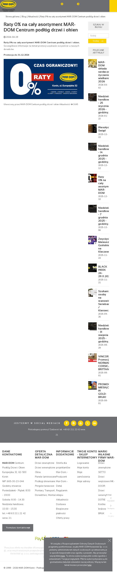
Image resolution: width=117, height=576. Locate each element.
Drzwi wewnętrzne (45, 467)
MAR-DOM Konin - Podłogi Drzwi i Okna (37, 568)
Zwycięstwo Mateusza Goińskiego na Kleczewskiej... (103, 245)
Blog (24, 16)
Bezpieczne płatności (62, 511)
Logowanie (83, 463)
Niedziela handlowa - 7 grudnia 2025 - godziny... (103, 215)
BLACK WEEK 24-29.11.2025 (103, 271)
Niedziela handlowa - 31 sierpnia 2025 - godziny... (103, 333)
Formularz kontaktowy (17, 527)
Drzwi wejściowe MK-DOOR (106, 481)
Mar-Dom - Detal (62, 483)
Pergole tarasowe (44, 485)
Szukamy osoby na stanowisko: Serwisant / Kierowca (103, 301)
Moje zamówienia (83, 474)
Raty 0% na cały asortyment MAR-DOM (103, 184)
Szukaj (96, 41)
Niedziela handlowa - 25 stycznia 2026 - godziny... (103, 104)
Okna (38, 472)
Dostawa (61, 504)
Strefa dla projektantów (63, 465)
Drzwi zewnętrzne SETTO (104, 467)
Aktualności (33, 16)
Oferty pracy (62, 517)
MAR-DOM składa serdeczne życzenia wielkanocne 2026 (103, 72)
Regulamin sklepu (61, 493)
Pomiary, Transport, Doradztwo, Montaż (45, 493)
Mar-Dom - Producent (62, 474)
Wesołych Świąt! (103, 129)
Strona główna (12, 16)
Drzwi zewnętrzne (44, 463)
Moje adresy (83, 481)
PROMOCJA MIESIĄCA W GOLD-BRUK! (103, 391)
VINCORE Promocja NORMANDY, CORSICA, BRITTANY (103, 363)
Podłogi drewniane (45, 481)
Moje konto (83, 467)
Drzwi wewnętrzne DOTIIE (105, 495)
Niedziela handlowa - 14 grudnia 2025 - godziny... (103, 153)
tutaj (63, 556)
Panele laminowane (45, 476)
